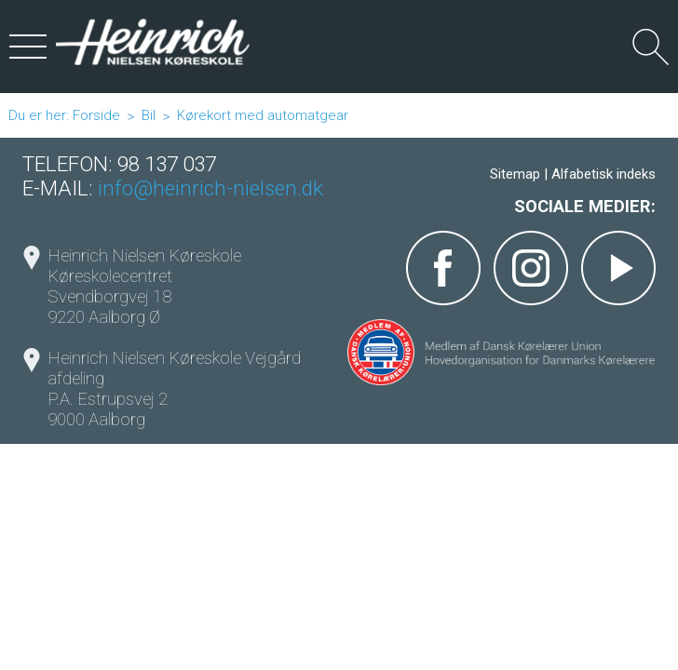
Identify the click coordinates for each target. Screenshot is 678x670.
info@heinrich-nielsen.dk (210, 188)
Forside (96, 115)
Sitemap (515, 174)
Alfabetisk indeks (603, 174)
